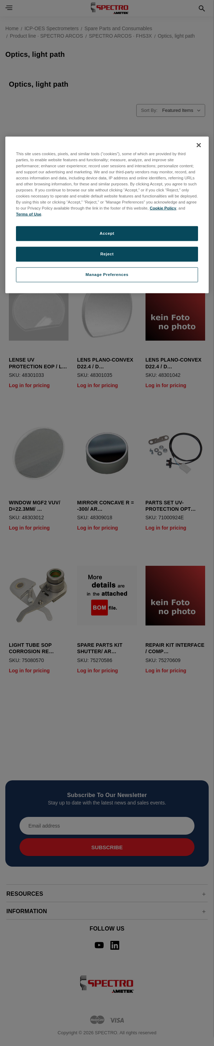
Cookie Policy (163, 208)
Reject (107, 254)
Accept (107, 233)
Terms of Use (28, 214)
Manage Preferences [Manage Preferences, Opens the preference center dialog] (107, 274)
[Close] (199, 145)
